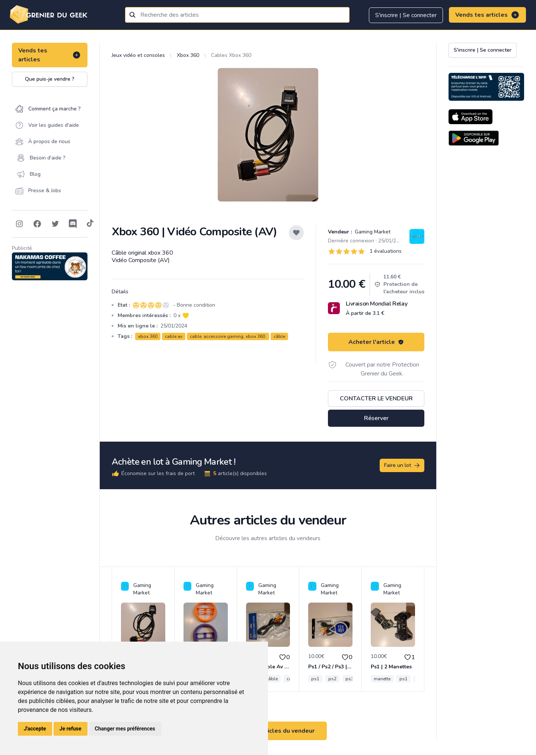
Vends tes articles (487, 14)
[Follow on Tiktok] (90, 224)
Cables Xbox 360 (231, 55)
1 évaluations (386, 251)
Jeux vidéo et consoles (138, 55)
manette (382, 679)
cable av (173, 336)
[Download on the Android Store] (474, 138)
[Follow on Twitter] (55, 224)
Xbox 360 (188, 55)
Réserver (376, 418)
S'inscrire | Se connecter (406, 15)
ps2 (332, 679)
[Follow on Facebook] (37, 224)
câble (279, 336)
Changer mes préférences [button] (125, 729)
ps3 (349, 679)
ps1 (315, 679)
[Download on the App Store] (470, 116)
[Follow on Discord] (73, 224)
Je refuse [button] (71, 729)
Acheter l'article (376, 342)
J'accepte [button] (35, 729)
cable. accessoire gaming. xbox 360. (228, 336)
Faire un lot (402, 465)
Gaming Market (371, 231)
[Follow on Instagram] (19, 224)
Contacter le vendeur (376, 398)
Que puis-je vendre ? (49, 79)
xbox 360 (147, 336)
